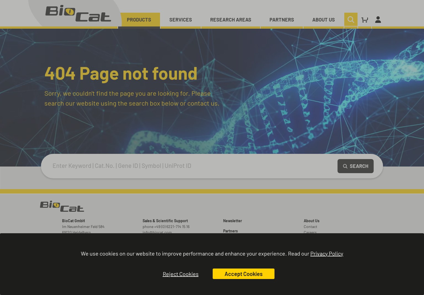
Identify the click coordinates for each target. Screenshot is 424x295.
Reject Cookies (181, 273)
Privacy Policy (326, 253)
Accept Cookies (244, 273)
